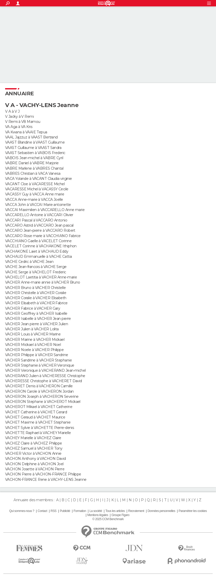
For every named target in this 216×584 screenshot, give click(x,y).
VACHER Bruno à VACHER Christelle (35, 287)
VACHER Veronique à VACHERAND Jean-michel (45, 370)
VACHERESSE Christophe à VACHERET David (43, 381)
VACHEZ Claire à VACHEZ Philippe (33, 443)
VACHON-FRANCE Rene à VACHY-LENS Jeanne (46, 479)
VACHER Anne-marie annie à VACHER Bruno (42, 282)
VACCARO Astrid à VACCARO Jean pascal (39, 225)
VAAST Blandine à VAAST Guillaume (35, 142)
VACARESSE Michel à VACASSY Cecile (36, 189)
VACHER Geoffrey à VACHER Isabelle (36, 313)
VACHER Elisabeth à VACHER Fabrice (36, 303)
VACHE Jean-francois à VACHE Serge (36, 266)
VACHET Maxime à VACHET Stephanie (37, 422)
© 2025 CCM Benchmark (108, 519)
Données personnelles (161, 511)
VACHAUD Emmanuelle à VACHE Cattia (38, 256)
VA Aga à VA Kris (18, 126)
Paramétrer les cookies (193, 511)
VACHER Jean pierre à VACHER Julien (36, 324)
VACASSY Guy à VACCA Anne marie (34, 194)
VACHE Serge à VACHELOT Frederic (35, 272)
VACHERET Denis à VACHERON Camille (39, 386)
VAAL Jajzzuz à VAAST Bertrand (31, 137)
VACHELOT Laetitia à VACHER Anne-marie (41, 277)
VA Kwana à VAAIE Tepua (26, 132)
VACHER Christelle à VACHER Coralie (35, 292)
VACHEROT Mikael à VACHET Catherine (38, 406)
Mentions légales (97, 515)
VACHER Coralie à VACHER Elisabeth (35, 298)
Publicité (65, 511)
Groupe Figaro (120, 515)
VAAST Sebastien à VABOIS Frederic (35, 152)
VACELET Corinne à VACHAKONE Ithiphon (41, 246)
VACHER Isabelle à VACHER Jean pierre (38, 318)
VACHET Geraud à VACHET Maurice (35, 417)
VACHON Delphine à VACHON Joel (34, 464)
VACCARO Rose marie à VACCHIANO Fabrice (43, 235)
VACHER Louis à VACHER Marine (33, 334)
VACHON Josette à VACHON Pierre (34, 469)
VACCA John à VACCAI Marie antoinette (38, 204)
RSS (53, 511)
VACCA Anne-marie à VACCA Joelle (34, 199)
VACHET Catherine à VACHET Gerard (36, 412)
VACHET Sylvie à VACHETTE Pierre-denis (39, 427)
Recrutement (136, 511)
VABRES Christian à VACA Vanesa (32, 173)
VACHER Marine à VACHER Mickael (34, 339)
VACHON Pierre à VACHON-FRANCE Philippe (43, 474)
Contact (42, 511)
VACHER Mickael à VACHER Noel (33, 344)
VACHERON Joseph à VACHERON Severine (41, 396)
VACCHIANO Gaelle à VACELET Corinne (38, 241)
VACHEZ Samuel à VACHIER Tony (33, 448)
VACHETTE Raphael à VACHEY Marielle (38, 432)
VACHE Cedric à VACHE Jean (29, 261)
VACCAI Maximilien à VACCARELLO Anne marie (45, 209)
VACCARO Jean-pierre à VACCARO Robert (40, 230)
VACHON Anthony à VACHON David (35, 458)
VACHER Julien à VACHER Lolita (32, 329)
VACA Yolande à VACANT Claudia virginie (38, 178)
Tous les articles (115, 511)
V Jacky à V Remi (19, 116)
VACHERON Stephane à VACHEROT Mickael (42, 401)
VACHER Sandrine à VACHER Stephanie (38, 360)
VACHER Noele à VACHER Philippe (34, 349)
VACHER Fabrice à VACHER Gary (32, 308)
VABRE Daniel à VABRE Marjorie (32, 163)
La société (95, 511)
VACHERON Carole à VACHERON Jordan (39, 391)
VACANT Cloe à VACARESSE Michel (35, 184)
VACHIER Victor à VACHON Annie (33, 453)
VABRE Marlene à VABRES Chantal (34, 168)
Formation (80, 511)
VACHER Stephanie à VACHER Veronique (39, 365)
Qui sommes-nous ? (21, 511)
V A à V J (12, 111)
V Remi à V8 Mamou (22, 121)
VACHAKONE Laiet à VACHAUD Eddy (36, 251)
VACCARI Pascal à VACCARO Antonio (36, 220)
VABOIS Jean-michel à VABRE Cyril (34, 158)
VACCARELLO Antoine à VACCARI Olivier (39, 215)
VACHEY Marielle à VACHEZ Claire (33, 438)
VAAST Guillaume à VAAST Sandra (33, 147)
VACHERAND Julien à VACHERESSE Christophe (45, 375)
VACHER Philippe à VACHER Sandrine (36, 355)
